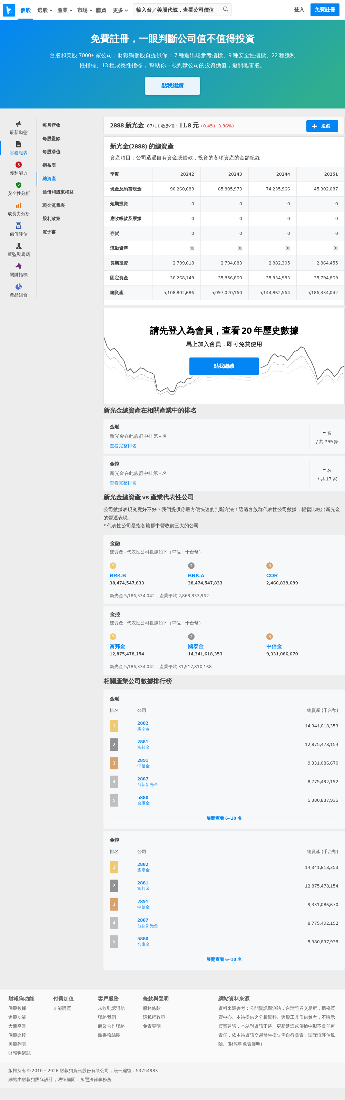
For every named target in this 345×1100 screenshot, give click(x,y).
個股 (25, 10)
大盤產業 (17, 1026)
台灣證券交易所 (301, 1008)
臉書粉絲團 (109, 1035)
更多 (121, 10)
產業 (65, 10)
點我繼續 (172, 85)
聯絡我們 (107, 1017)
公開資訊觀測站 (265, 1008)
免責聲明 (152, 1026)
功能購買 (62, 1008)
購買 (101, 10)
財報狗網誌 (19, 1053)
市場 (85, 10)
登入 (299, 10)
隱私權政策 (154, 1017)
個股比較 (17, 1035)
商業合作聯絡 (111, 1026)
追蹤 (321, 126)
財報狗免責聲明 (244, 1044)
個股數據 (17, 1008)
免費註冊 (325, 10)
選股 (45, 10)
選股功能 (17, 1017)
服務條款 (152, 1008)
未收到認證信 (111, 1008)
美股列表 (17, 1044)
